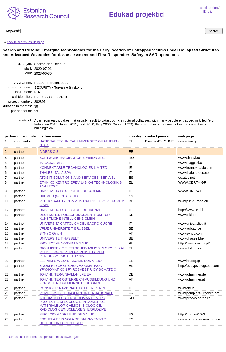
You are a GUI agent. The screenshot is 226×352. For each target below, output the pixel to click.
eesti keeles (209, 8)
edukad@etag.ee (67, 337)
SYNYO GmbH (51, 233)
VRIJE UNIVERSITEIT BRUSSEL (65, 228)
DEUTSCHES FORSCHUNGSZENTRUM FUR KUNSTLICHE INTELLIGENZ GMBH (75, 216)
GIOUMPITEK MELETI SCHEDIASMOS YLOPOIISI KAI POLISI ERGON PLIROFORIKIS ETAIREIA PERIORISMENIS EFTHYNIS (82, 252)
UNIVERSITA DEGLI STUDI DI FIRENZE (70, 210)
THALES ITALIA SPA (55, 172)
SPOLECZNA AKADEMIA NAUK (64, 243)
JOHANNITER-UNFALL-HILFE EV (65, 274)
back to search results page (25, 42)
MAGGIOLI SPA (52, 163)
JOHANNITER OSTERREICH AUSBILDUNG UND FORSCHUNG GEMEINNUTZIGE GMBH (77, 281)
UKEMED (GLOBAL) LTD (59, 196)
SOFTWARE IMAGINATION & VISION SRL (72, 158)
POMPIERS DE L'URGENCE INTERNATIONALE (76, 293)
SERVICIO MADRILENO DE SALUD (67, 314)
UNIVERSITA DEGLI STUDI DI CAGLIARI (71, 191)
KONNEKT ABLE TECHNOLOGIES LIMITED (73, 168)
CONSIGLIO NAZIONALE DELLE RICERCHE (74, 288)
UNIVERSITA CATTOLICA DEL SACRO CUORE (76, 223)
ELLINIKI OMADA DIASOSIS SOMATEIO (71, 261)
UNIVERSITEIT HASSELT (59, 238)
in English (207, 11)
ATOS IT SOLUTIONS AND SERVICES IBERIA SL (78, 177)
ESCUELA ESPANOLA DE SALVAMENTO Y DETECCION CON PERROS (73, 321)
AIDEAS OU (49, 151)
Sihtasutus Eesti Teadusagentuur (31, 337)
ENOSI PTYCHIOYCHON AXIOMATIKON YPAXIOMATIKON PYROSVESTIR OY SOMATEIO (78, 267)
